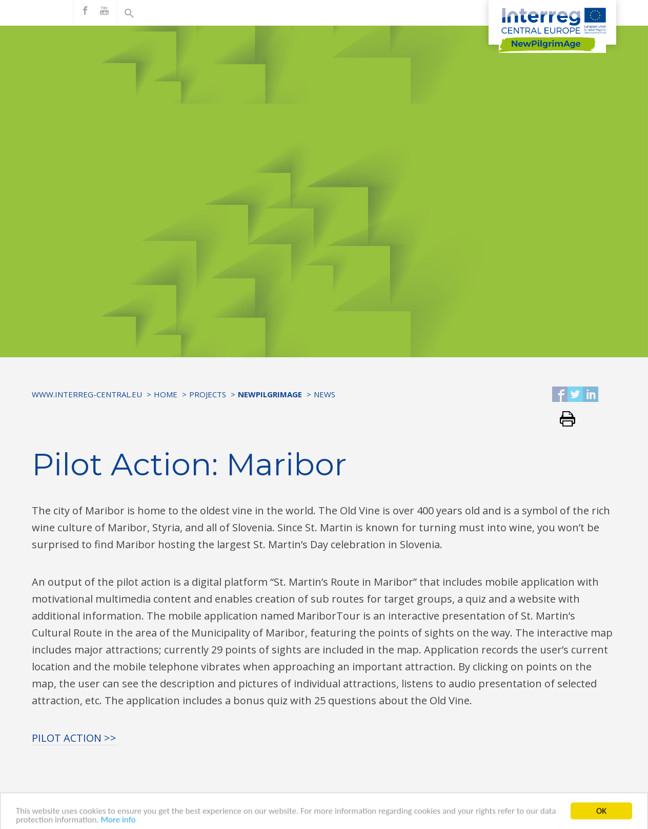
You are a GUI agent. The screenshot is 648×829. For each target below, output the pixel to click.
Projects (207, 394)
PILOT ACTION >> (74, 738)
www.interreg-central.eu (87, 394)
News (324, 394)
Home (165, 394)
